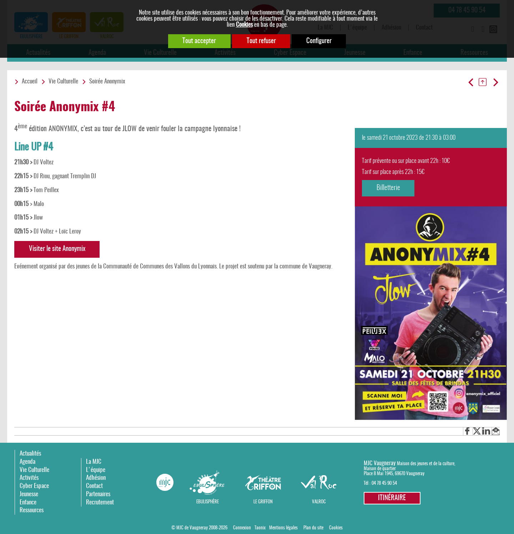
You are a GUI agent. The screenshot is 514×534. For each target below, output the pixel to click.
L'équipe (95, 470)
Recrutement (100, 502)
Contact (94, 486)
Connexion (242, 527)
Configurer (320, 41)
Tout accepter (198, 41)
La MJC (93, 462)
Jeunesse (29, 494)
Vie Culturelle (63, 81)
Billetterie (388, 188)
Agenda (27, 462)
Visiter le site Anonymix (57, 249)
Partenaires (98, 494)
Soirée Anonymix (107, 81)
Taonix (260, 527)
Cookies (244, 25)
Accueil (29, 81)
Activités (29, 478)
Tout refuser (261, 41)
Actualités (30, 454)
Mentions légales (283, 527)
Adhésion (96, 478)
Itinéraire (392, 498)
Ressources (32, 510)
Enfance (28, 502)
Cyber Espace (34, 486)
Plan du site (313, 527)
